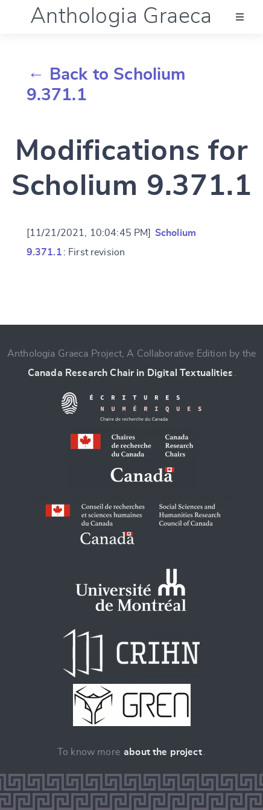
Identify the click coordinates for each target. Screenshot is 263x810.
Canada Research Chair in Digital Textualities (130, 373)
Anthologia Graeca (121, 16)
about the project (163, 752)
